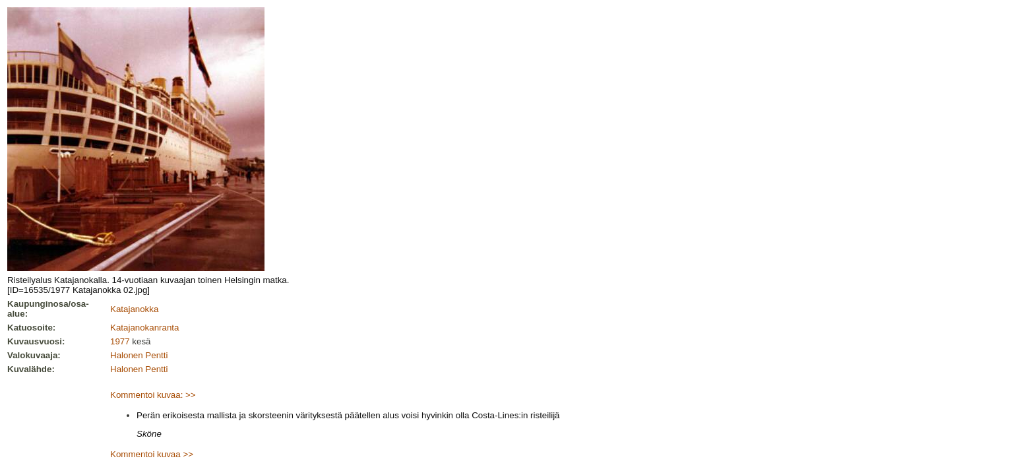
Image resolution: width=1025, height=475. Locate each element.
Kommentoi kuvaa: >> (153, 395)
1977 (120, 341)
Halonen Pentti (139, 355)
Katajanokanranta (144, 327)
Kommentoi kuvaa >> (151, 454)
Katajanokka (134, 309)
